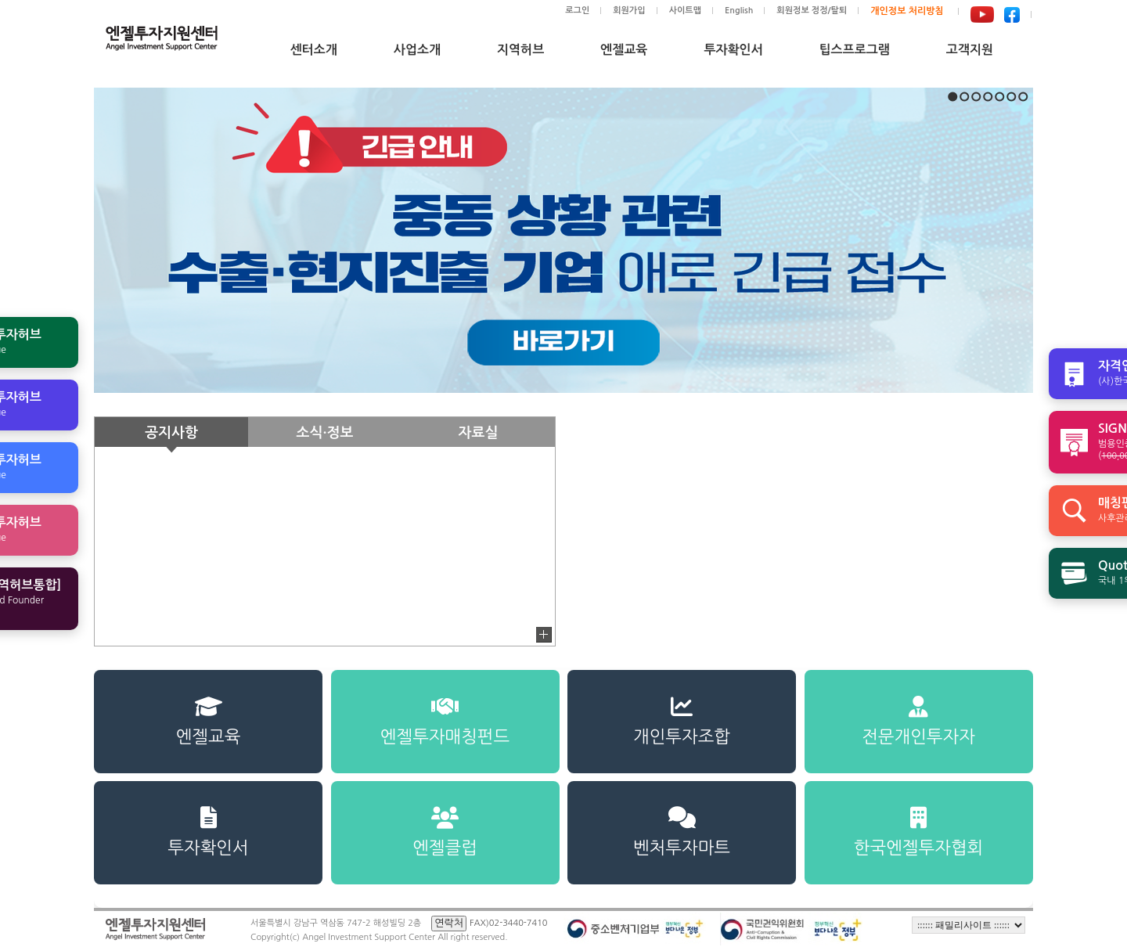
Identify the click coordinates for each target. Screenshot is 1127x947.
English (739, 10)
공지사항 (171, 433)
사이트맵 (685, 10)
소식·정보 (325, 433)
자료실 (479, 433)
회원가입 (629, 10)
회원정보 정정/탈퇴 (811, 10)
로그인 (577, 10)
